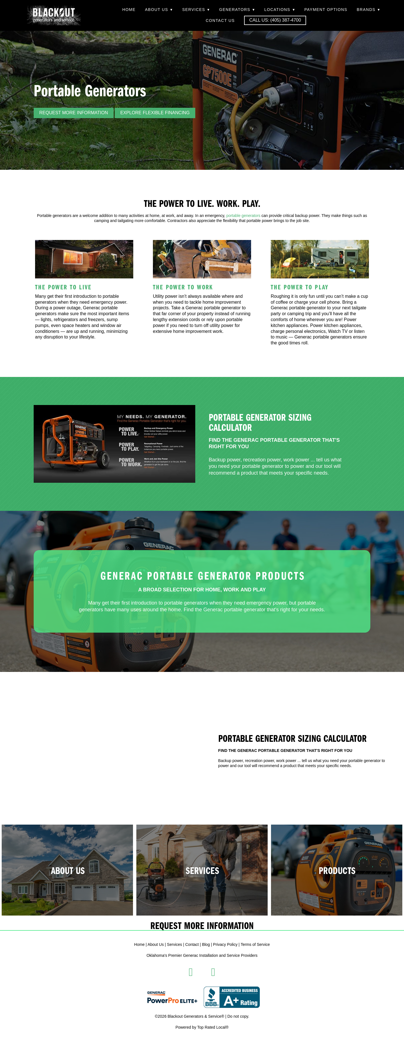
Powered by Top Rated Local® (201, 1027)
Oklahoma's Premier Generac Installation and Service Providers (202, 955)
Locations (279, 9)
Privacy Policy (225, 944)
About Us (159, 9)
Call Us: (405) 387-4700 (275, 20)
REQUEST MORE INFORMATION (73, 112)
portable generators (243, 215)
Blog (206, 944)
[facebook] (190, 972)
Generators (237, 9)
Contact (192, 944)
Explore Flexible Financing (155, 112)
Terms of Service (255, 944)
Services (196, 9)
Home (129, 9)
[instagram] (213, 972)
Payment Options (325, 9)
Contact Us (220, 20)
